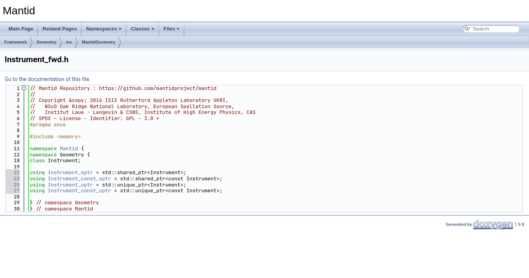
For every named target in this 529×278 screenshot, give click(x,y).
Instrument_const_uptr (79, 190)
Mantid (69, 148)
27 (12, 190)
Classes (142, 29)
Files (172, 29)
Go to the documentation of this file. (48, 79)
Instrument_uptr (70, 184)
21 (12, 172)
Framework (15, 42)
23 (12, 178)
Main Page (20, 29)
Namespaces (104, 29)
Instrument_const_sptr (79, 178)
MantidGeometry (98, 42)
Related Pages (59, 29)
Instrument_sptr (70, 172)
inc (69, 42)
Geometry (46, 42)
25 (12, 184)
